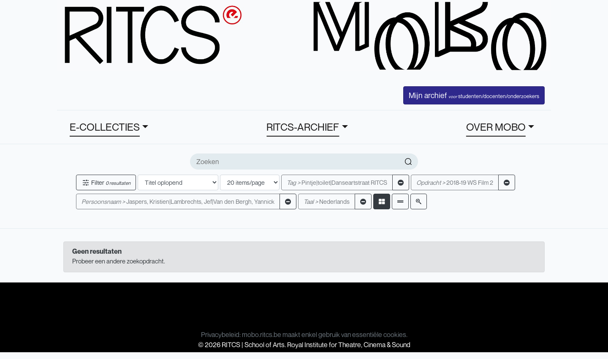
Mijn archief (474, 95)
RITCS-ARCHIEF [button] (302, 127)
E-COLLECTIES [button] (105, 127)
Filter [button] (105, 182)
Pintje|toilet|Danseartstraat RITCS (337, 182)
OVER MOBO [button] (496, 127)
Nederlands (327, 201)
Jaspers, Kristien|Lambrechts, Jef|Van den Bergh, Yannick (177, 201)
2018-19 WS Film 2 (454, 182)
